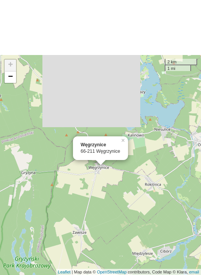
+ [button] (10, 65)
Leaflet (64, 272)
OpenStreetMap (112, 272)
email (194, 272)
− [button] (10, 77)
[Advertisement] (100, 27)
